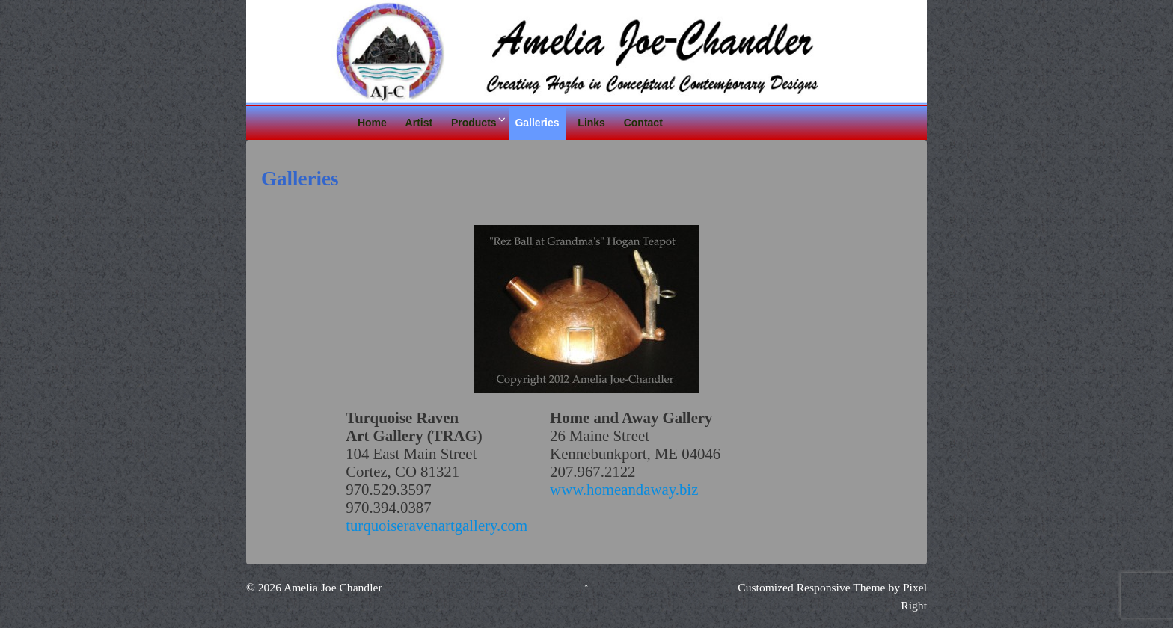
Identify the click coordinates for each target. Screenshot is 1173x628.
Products (474, 123)
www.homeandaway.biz (624, 489)
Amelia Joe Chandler (331, 587)
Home (372, 123)
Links (591, 123)
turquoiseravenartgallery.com (436, 525)
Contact (643, 123)
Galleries (537, 123)
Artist (419, 123)
